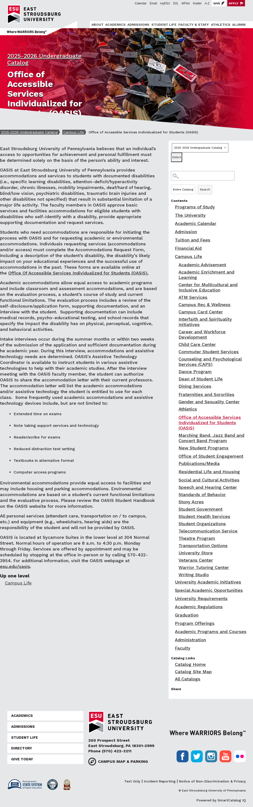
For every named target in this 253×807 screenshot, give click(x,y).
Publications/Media (199, 463)
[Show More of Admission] (172, 231)
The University (190, 215)
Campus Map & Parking (123, 761)
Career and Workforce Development (202, 334)
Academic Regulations (199, 606)
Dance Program (195, 371)
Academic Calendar (195, 223)
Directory (21, 748)
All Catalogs (187, 678)
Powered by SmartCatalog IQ (221, 800)
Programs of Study (195, 206)
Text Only (132, 781)
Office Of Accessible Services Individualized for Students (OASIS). (78, 272)
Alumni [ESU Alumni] (238, 24)
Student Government (200, 509)
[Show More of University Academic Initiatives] (172, 582)
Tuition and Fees (192, 239)
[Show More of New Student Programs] (176, 448)
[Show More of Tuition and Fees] (172, 240)
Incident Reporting (160, 781)
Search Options (211, 184)
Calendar (141, 3)
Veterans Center (196, 560)
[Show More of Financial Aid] (172, 248)
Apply (233, 3)
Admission (186, 231)
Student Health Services (204, 516)
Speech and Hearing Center (208, 487)
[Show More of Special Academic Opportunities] (172, 590)
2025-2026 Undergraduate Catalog (29, 132)
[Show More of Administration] (172, 639)
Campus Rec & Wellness (204, 304)
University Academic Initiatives (208, 581)
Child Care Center (197, 344)
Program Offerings (194, 623)
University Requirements (201, 598)
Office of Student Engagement (211, 456)
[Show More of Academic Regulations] (172, 606)
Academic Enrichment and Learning (206, 274)
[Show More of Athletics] (176, 409)
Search (205, 189)
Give (216, 3)
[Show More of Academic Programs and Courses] (172, 631)
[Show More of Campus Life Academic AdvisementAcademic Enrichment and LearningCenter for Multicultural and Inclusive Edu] (172, 256)
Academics (115, 24)
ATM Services (193, 297)
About (97, 24)
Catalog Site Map (193, 671)
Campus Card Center (201, 311)
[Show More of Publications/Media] (176, 463)
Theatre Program (197, 538)
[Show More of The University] (172, 215)
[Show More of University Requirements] (172, 598)
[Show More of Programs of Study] (172, 207)
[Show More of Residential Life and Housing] (176, 471)
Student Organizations (202, 523)
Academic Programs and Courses (210, 631)
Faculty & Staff (193, 24)
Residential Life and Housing (209, 471)
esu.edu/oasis (15, 566)
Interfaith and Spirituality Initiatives (205, 322)
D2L (176, 3)
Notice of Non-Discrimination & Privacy (212, 781)
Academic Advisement (202, 264)
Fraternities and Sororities (206, 394)
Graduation (186, 615)
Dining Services (195, 386)
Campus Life (73, 132)
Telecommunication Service (208, 530)
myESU (165, 3)
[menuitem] (97, 24)
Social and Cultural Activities (209, 479)
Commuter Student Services (209, 351)
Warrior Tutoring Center (204, 567)
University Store (196, 552)
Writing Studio (194, 574)
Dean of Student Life (201, 378)
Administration (190, 639)
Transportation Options (203, 545)
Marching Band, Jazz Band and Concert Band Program (211, 438)
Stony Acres (191, 501)
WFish (185, 3)
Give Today (22, 759)
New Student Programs (204, 447)
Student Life (164, 24)
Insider (197, 3)
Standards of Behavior (202, 494)
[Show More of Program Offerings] (172, 623)
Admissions (138, 24)
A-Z (207, 3)
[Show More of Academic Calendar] (172, 223)
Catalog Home (190, 664)
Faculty (182, 648)
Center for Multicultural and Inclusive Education (208, 287)
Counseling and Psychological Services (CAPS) (210, 361)
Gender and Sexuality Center (209, 401)
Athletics (220, 24)
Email (153, 3)
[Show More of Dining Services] (176, 386)
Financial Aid (188, 248)
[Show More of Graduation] (172, 615)
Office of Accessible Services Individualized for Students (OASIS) (210, 422)
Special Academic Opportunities (209, 590)
